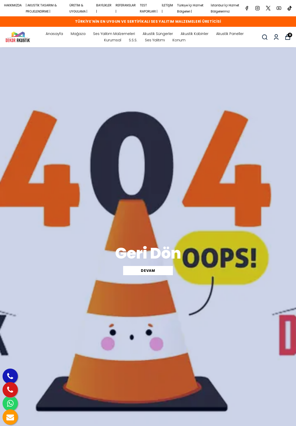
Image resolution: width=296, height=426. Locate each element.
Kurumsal (112, 40)
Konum (179, 40)
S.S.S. (133, 40)
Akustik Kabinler (194, 33)
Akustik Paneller (230, 33)
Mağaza (78, 33)
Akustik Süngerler (158, 33)
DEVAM (148, 270)
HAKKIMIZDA (13, 5)
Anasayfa (54, 33)
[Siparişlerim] (276, 37)
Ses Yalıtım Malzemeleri (114, 33)
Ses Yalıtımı (155, 40)
